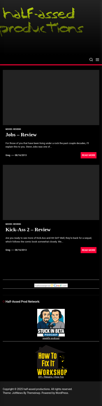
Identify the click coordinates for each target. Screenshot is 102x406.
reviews (17, 129)
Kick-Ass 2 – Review (28, 229)
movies (9, 129)
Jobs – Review (21, 134)
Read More (88, 155)
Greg (8, 155)
